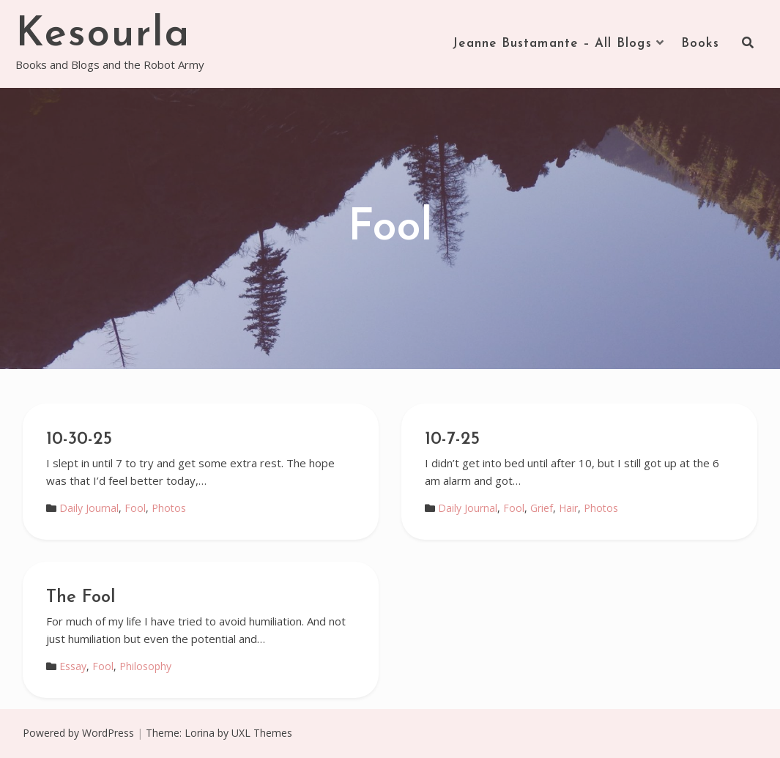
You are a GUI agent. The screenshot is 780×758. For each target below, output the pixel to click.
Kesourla (102, 35)
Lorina (200, 733)
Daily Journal (89, 508)
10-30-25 (79, 439)
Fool (135, 508)
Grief (541, 508)
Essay (72, 666)
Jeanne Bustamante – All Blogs (552, 43)
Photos (169, 508)
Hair (568, 508)
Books (700, 43)
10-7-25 (452, 439)
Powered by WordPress (78, 733)
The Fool (81, 597)
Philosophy (145, 666)
